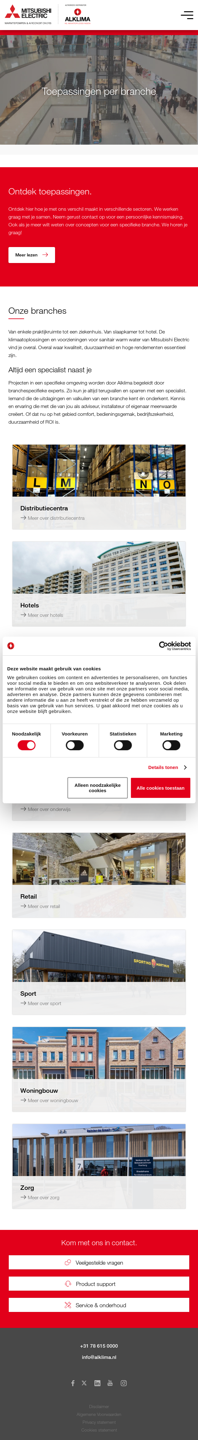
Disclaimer (99, 1406)
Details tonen (163, 767)
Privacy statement (99, 1422)
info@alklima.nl (99, 1357)
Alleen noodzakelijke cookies (97, 787)
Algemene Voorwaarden (99, 1414)
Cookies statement (99, 1429)
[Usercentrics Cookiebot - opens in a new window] (163, 646)
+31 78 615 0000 (99, 1346)
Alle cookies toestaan (160, 788)
